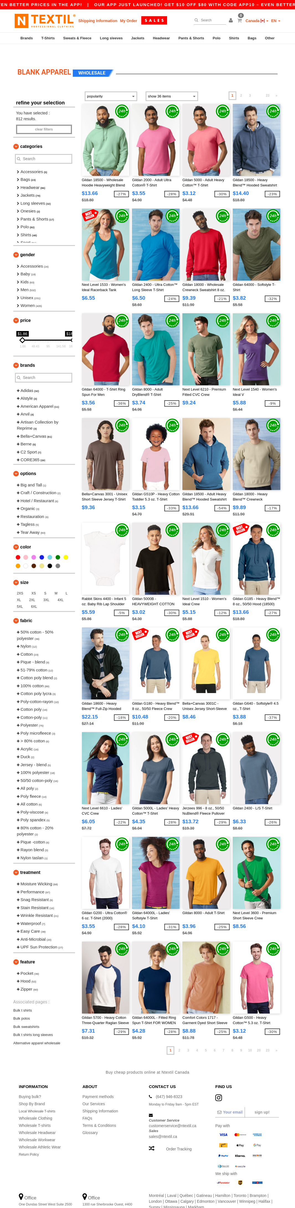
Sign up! (262, 1098)
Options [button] (28, 460)
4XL (60, 587)
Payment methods (98, 1083)
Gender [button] (27, 241)
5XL (20, 593)
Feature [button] (27, 948)
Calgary (187, 1188)
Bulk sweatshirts (26, 1013)
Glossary (90, 1119)
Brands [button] (27, 352)
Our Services (93, 1090)
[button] (231, 21)
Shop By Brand (32, 1090)
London (155, 1188)
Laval (171, 1182)
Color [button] (25, 533)
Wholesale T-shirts (35, 1112)
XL (19, 587)
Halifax (264, 1188)
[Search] (208, 20)
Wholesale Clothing (35, 1104)
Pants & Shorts (191, 38)
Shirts (234, 38)
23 (267, 82)
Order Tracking (179, 1135)
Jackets (137, 38)
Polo (217, 38)
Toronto (240, 1182)
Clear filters (44, 116)
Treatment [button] (30, 859)
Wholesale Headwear (37, 1119)
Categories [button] (31, 133)
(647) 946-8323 (169, 1083)
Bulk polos (21, 1005)
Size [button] (24, 569)
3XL (46, 587)
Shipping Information (97, 21)
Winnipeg (247, 1188)
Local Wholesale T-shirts (40, 1097)
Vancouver (227, 1188)
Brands (26, 38)
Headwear (161, 38)
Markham (196, 1193)
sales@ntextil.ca (163, 1123)
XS (34, 580)
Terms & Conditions (99, 1112)
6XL (34, 593)
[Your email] (229, 1099)
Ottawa (171, 1188)
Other (270, 38)
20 (259, 1037)
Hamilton (223, 1182)
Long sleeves (111, 38)
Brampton (258, 1182)
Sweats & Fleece (77, 38)
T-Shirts (48, 38)
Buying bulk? (30, 1083)
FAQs (87, 1104)
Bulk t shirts (22, 997)
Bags (252, 38)
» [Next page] (277, 82)
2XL (32, 587)
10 (250, 1037)
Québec (186, 1182)
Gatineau (204, 1182)
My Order (128, 21)
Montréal (156, 1182)
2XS (20, 580)
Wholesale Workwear (37, 1126)
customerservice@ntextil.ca (172, 1112)
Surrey (154, 1193)
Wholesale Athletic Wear (40, 1133)
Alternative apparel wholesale (36, 1029)
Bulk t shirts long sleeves (33, 1021)
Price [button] (25, 307)
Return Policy (30, 1140)
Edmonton (206, 1188)
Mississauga (174, 1193)
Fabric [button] (26, 607)
